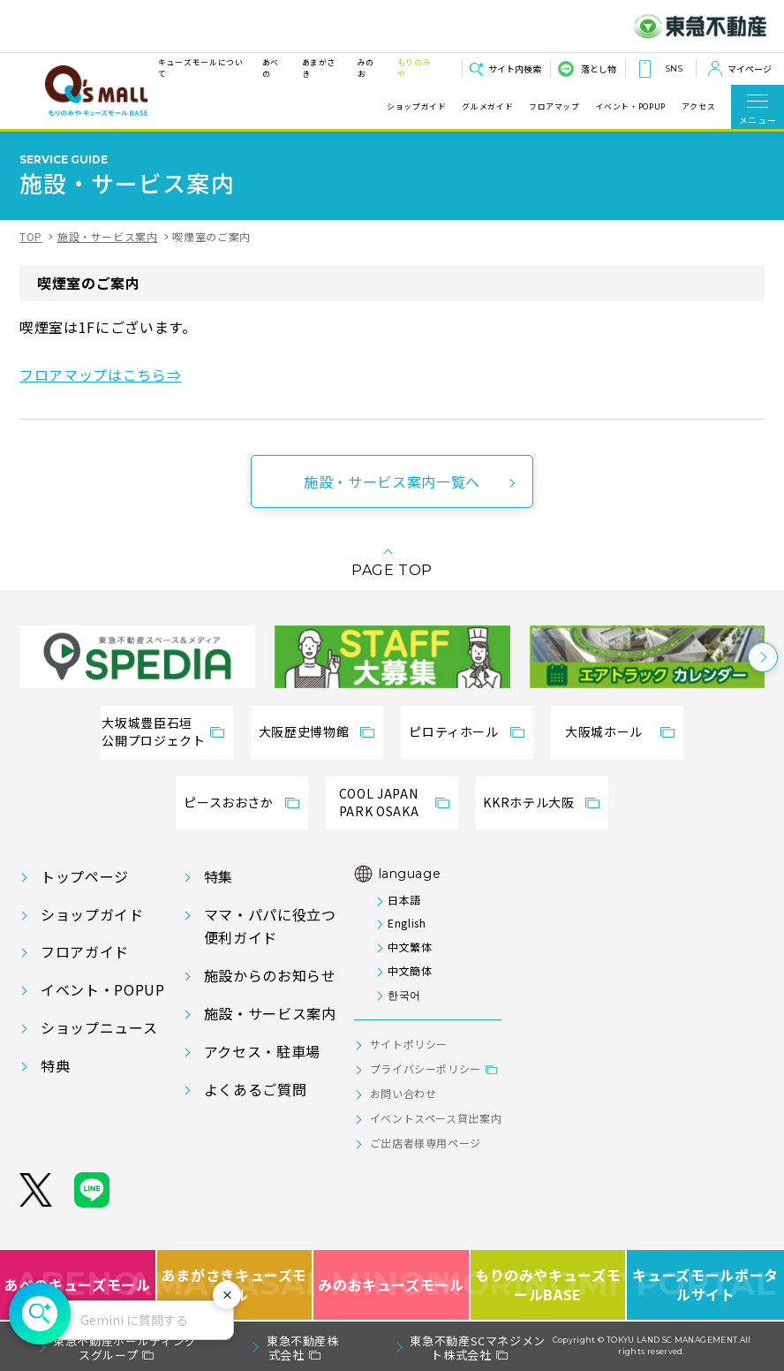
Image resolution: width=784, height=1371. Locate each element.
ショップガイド (416, 107)
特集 (218, 876)
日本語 (404, 899)
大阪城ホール (604, 731)
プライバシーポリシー (425, 1068)
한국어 (404, 994)
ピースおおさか (228, 802)
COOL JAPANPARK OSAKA (378, 802)
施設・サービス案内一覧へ (392, 481)
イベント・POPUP (631, 107)
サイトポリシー (409, 1043)
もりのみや (414, 68)
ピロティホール (453, 731)
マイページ (749, 68)
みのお (366, 68)
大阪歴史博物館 (304, 731)
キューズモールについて (200, 68)
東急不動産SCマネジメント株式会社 (478, 1347)
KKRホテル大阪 (528, 802)
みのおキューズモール (391, 1284)
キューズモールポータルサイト (705, 1284)
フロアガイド (85, 951)
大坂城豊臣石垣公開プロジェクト (153, 731)
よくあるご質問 (255, 1089)
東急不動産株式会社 (303, 1347)
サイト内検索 (514, 68)
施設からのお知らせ (270, 975)
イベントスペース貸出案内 (436, 1117)
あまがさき (319, 68)
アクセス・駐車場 (262, 1051)
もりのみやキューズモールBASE (549, 1284)
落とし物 (598, 68)
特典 (55, 1065)
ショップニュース (99, 1027)
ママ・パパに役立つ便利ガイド (270, 926)
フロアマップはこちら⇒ (100, 374)
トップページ (85, 876)
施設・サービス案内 (107, 236)
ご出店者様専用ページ (425, 1142)
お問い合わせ (403, 1093)
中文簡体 (410, 970)
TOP (30, 236)
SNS (673, 68)
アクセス (699, 107)
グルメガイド (487, 107)
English (407, 922)
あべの (270, 68)
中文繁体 (410, 946)
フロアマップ (554, 107)
